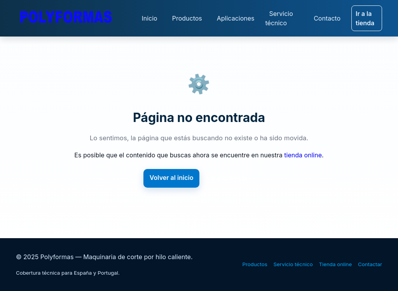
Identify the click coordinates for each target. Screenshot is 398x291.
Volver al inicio (172, 177)
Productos (187, 18)
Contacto (327, 18)
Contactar (370, 264)
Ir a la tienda (365, 18)
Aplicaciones (236, 18)
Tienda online (335, 264)
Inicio (149, 18)
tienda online (303, 155)
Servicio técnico (279, 18)
